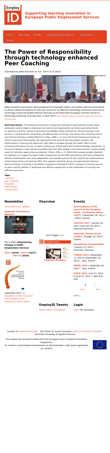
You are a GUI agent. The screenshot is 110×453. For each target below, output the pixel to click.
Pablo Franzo (11, 187)
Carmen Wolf (11, 189)
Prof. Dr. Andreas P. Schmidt (88, 331)
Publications (87, 34)
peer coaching (12, 181)
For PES (38, 34)
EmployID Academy (55, 260)
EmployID (9, 184)
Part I (8, 253)
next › (83, 289)
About (10, 34)
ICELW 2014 (80, 273)
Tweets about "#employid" (52, 310)
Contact (10, 40)
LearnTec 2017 (82, 223)
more (76, 296)
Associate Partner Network (61, 34)
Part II (24, 253)
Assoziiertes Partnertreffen (89, 244)
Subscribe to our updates (17, 206)
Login (76, 310)
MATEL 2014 (80, 265)
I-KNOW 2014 (81, 255)
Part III (17, 255)
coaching (9, 178)
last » (99, 289)
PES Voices (23, 34)
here (61, 235)
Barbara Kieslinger (29, 331)
